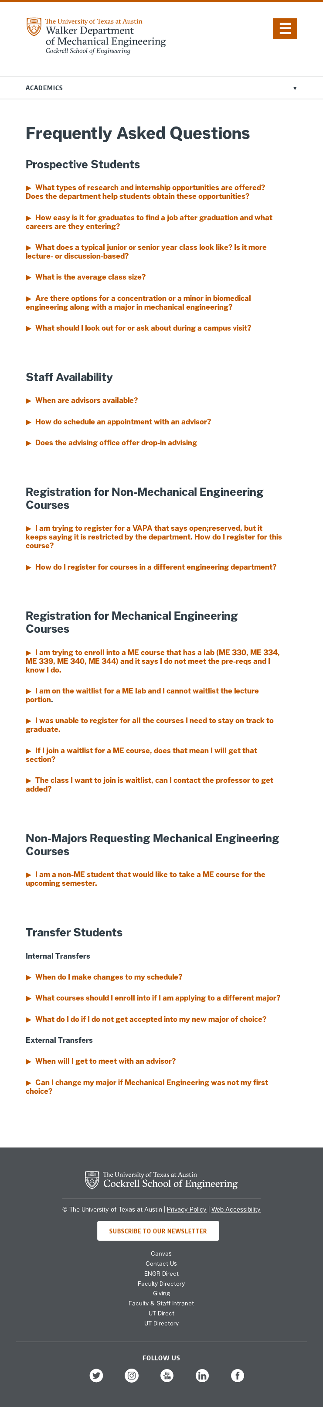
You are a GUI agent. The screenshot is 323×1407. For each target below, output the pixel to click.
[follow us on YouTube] (167, 1381)
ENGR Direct (161, 1273)
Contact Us (161, 1263)
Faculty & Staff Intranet (161, 1303)
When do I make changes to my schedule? (108, 977)
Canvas (161, 1253)
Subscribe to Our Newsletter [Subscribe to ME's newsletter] (158, 1230)
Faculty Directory (161, 1283)
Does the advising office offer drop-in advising (116, 442)
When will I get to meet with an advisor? (105, 1061)
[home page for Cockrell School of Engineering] (161, 1186)
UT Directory (161, 1323)
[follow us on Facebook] (238, 1381)
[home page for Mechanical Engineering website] (96, 52)
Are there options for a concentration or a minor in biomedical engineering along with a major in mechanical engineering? (138, 302)
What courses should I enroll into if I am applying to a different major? (157, 998)
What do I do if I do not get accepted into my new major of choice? (150, 1019)
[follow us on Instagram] (132, 1381)
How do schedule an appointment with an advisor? (123, 421)
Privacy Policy (187, 1209)
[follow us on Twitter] (96, 1381)
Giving (161, 1293)
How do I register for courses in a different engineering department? (155, 567)
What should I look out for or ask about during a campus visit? (143, 328)
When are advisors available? (86, 400)
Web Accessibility (236, 1209)
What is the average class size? (90, 277)
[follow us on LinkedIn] (202, 1381)
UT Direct (161, 1313)
